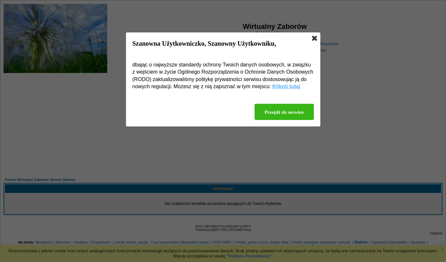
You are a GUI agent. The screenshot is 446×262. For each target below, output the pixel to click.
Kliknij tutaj (286, 86)
